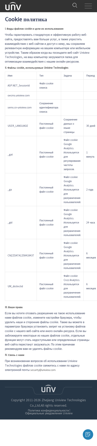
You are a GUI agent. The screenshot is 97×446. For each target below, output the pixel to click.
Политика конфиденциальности (27, 408)
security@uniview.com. (43, 370)
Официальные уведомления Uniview (67, 408)
